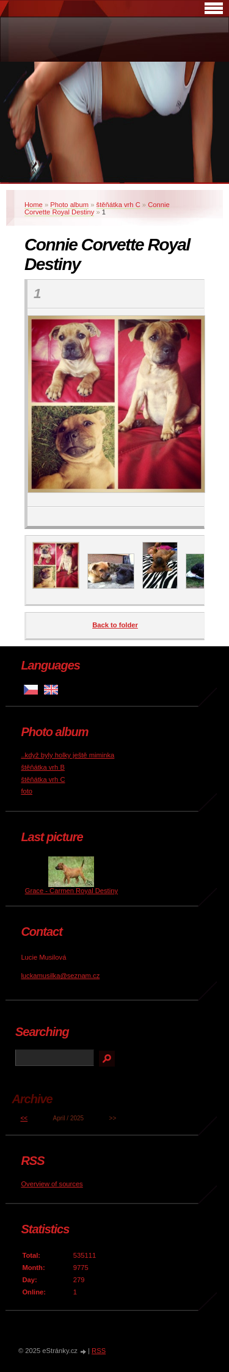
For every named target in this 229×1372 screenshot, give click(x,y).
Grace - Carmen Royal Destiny (71, 890)
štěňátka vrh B (43, 767)
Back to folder (115, 625)
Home (33, 204)
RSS (99, 1350)
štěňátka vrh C (118, 204)
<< (23, 1118)
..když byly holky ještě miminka (67, 755)
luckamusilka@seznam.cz (60, 975)
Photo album (69, 204)
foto (26, 791)
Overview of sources (51, 1184)
